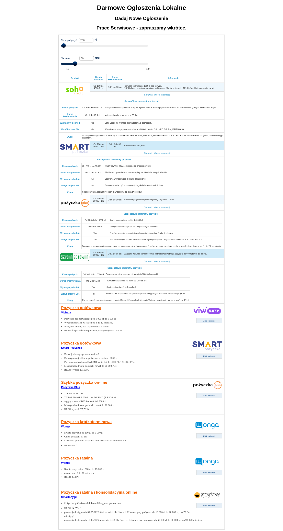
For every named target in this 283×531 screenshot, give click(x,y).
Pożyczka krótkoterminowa (86, 422)
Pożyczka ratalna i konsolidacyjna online (99, 492)
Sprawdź (148, 95)
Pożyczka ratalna (77, 458)
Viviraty (66, 312)
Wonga (65, 426)
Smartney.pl (69, 497)
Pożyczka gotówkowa (81, 308)
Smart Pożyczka (71, 347)
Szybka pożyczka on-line (84, 382)
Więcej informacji (162, 95)
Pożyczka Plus (70, 387)
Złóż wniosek (209, 321)
